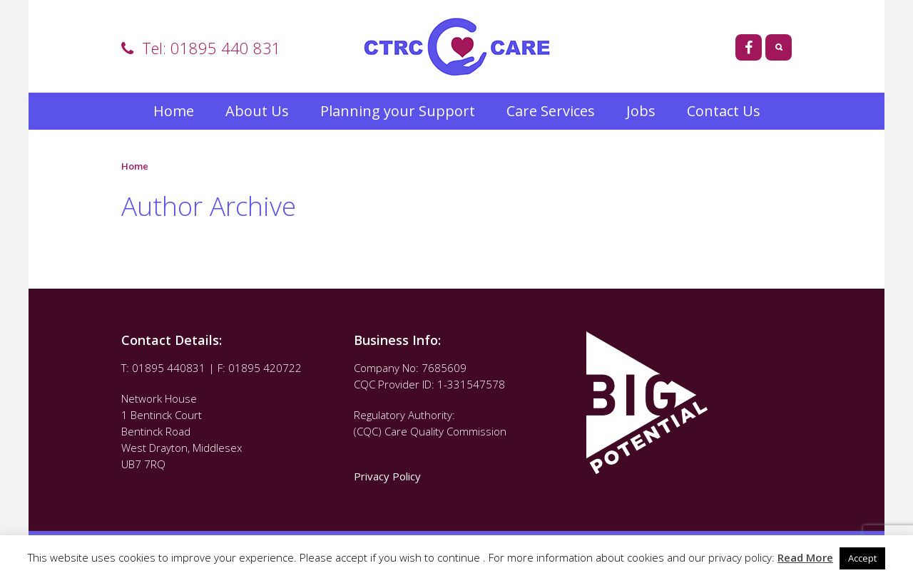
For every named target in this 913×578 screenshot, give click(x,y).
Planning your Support (397, 110)
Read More (805, 557)
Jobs (641, 110)
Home (173, 110)
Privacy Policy (389, 476)
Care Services (550, 110)
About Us (257, 110)
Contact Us (723, 110)
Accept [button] (862, 558)
